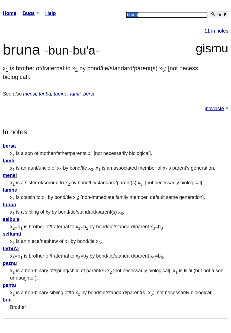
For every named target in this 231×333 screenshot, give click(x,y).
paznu (10, 263)
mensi (29, 94)
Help (50, 13)
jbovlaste (214, 108)
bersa (89, 94)
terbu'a (11, 248)
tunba (45, 94)
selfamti (12, 234)
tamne (60, 94)
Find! (218, 14)
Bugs (29, 13)
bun (7, 300)
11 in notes (216, 31)
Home (9, 13)
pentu (9, 285)
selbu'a (11, 219)
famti (75, 94)
